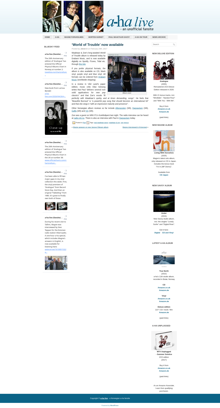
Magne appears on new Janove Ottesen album (91, 127)
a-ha (57, 37)
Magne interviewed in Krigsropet (135, 127)
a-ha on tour (141, 37)
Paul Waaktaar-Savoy (119, 37)
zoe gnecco (125, 122)
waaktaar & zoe (114, 122)
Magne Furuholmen (73, 37)
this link (82, 64)
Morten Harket (95, 37)
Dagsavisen (137, 108)
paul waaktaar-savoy (101, 122)
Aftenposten (120, 108)
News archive (159, 37)
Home (47, 37)
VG (87, 111)
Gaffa (74, 111)
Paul (84, 122)
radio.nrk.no (79, 118)
